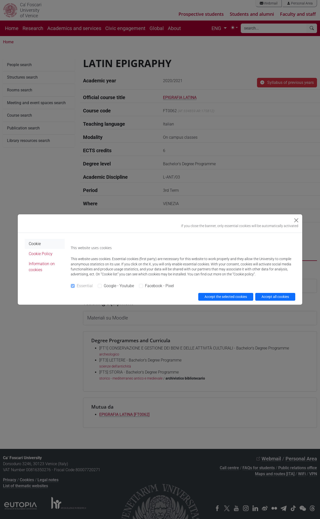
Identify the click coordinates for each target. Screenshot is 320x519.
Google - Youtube (119, 285)
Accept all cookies (275, 297)
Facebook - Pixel (159, 285)
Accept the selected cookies (225, 297)
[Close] (296, 220)
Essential (85, 285)
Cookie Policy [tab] (40, 253)
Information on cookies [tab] (42, 266)
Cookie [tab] (35, 243)
